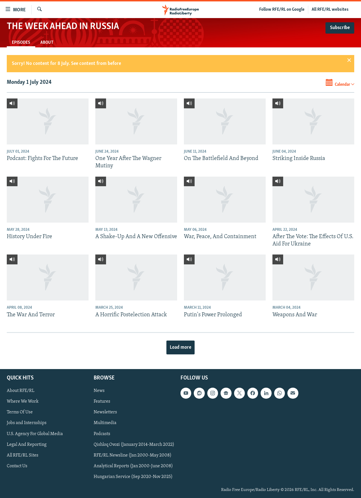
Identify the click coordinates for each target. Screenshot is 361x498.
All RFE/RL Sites (22, 455)
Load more (180, 347)
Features (102, 401)
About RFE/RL (20, 391)
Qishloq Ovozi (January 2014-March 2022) (134, 444)
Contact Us (17, 466)
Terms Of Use (20, 412)
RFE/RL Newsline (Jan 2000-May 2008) (132, 455)
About (46, 42)
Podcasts (102, 434)
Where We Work (23, 401)
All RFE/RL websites (330, 9)
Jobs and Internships (27, 423)
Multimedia (105, 423)
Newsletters (105, 412)
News (99, 391)
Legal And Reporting (27, 444)
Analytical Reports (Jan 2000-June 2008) (133, 466)
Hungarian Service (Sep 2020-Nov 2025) (133, 477)
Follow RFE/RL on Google (282, 9)
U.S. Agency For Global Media (35, 434)
